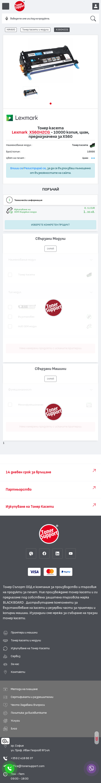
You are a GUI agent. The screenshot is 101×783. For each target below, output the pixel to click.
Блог (14, 728)
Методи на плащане (24, 689)
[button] (51, 104)
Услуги (15, 720)
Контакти (18, 671)
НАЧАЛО (11, 29)
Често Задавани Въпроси (28, 704)
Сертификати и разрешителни (32, 697)
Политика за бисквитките (29, 712)
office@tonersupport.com (27, 766)
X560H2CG (62, 29)
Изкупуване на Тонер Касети (30, 648)
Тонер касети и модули (35, 29)
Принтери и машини (24, 632)
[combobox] (44, 19)
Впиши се (16, 168)
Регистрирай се (35, 168)
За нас (15, 664)
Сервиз (15, 656)
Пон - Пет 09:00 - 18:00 (19, 776)
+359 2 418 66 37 (22, 758)
